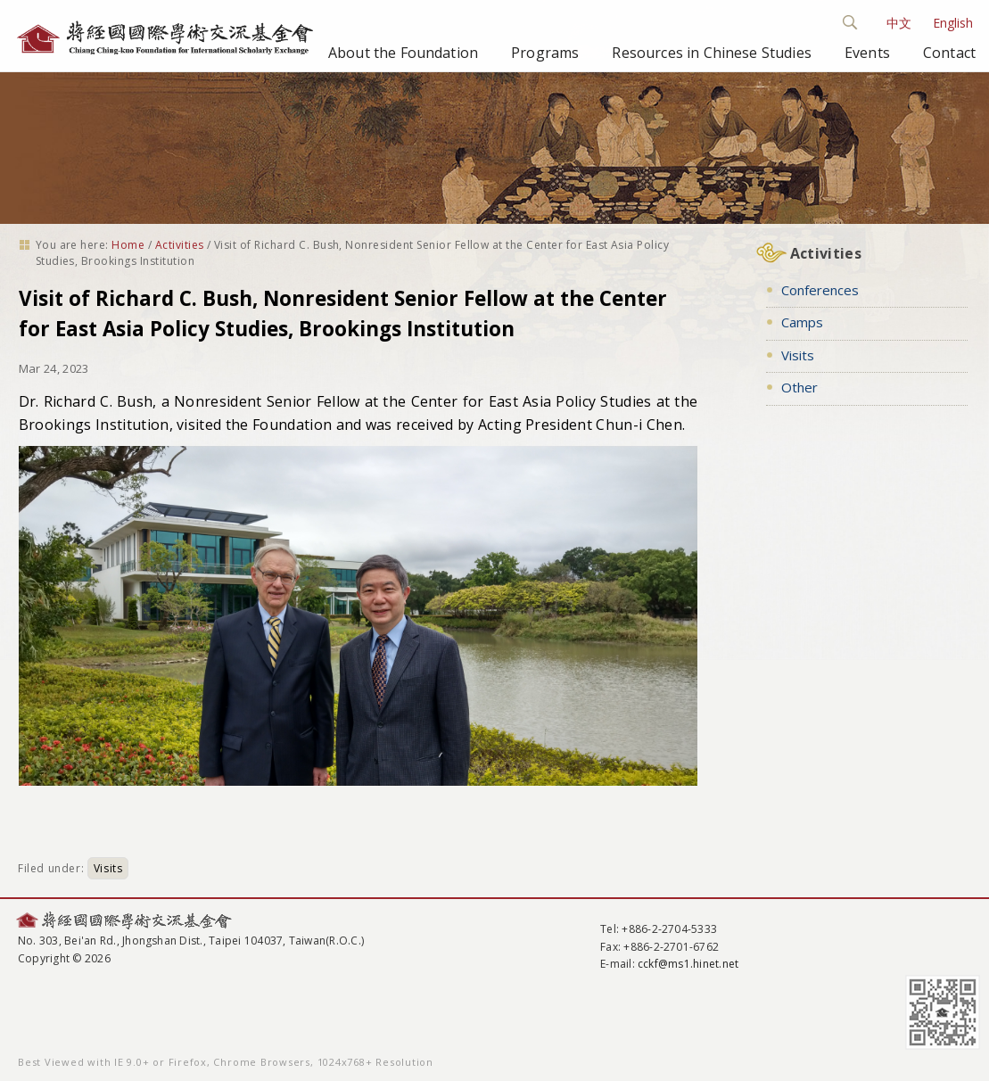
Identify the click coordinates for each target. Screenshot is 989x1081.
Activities (179, 244)
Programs (545, 52)
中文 (898, 22)
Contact (949, 52)
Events (867, 52)
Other (799, 387)
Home (127, 244)
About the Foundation (403, 52)
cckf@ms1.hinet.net (688, 963)
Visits (108, 868)
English (953, 22)
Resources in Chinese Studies (711, 52)
